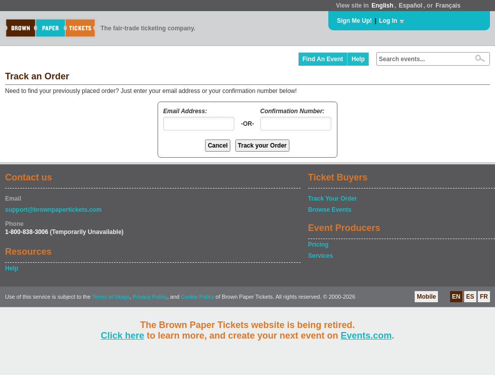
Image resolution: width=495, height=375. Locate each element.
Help (358, 59)
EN (456, 296)
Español (411, 5)
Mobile (426, 296)
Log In (388, 20)
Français (447, 5)
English (382, 5)
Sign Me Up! (354, 20)
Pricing (318, 244)
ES (470, 296)
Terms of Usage (110, 297)
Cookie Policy (197, 297)
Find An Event (323, 59)
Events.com (366, 336)
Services (320, 255)
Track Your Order (332, 198)
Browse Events (330, 209)
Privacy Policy (150, 297)
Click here (122, 336)
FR (484, 296)
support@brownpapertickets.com (53, 209)
